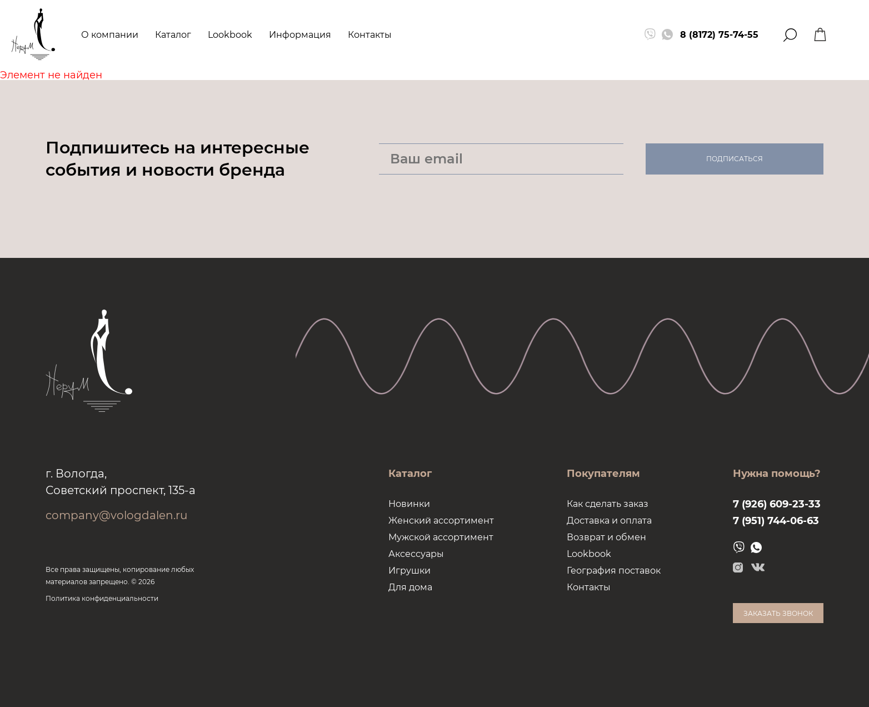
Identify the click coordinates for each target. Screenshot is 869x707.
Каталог (173, 34)
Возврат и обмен (606, 537)
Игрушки (409, 570)
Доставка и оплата (609, 520)
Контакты (370, 34)
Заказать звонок (778, 613)
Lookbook (230, 34)
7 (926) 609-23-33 (777, 504)
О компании (109, 34)
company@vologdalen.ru (116, 515)
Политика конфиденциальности (102, 598)
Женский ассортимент (441, 520)
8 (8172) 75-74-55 (719, 34)
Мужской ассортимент (440, 537)
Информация (300, 34)
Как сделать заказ (607, 504)
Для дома (410, 587)
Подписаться (734, 159)
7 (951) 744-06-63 (776, 521)
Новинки (409, 504)
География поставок (614, 570)
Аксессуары (416, 554)
